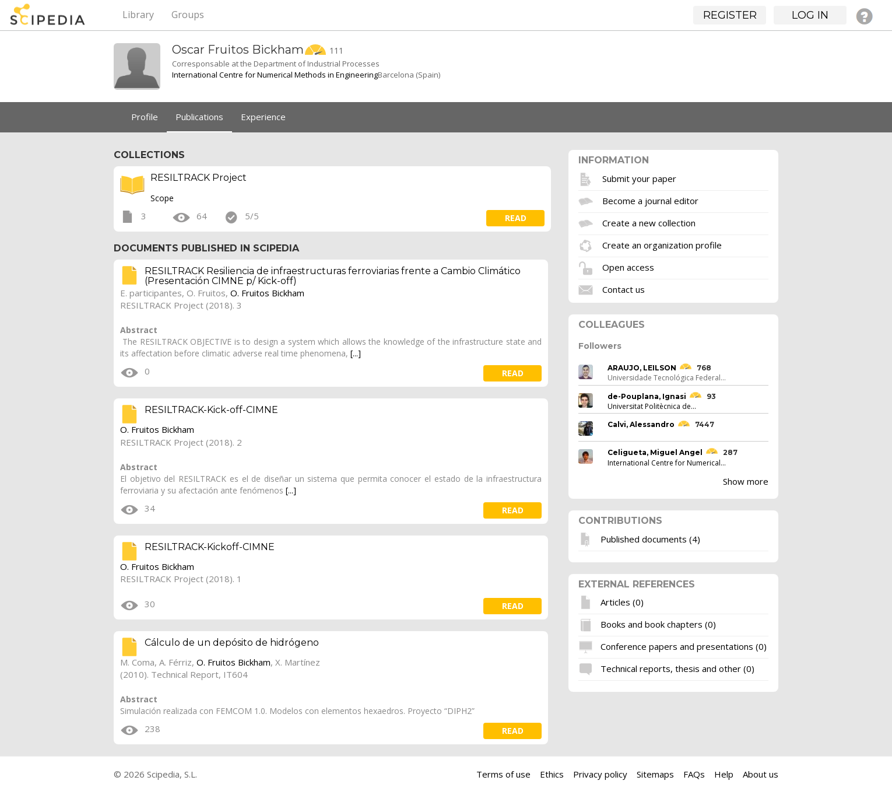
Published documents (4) (650, 538)
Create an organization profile (662, 244)
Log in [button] (810, 15)
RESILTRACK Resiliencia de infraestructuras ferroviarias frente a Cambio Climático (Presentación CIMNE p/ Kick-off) (333, 276)
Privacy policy (600, 774)
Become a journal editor (650, 200)
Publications (199, 117)
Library (138, 14)
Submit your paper (639, 178)
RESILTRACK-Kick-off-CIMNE (211, 409)
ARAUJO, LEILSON (641, 367)
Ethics (552, 774)
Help (723, 774)
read (515, 217)
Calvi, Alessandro (641, 424)
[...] (355, 353)
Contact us (623, 289)
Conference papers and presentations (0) (683, 646)
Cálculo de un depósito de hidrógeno (232, 642)
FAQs (694, 774)
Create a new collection (649, 222)
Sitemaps (655, 774)
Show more (745, 481)
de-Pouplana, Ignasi (646, 396)
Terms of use (503, 774)
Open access (628, 266)
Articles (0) (622, 602)
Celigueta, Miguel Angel (655, 452)
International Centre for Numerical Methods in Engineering (275, 74)
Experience (263, 117)
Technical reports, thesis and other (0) (677, 668)
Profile (144, 117)
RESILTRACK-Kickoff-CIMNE (210, 546)
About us (760, 774)
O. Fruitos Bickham (267, 293)
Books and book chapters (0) (658, 624)
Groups (187, 14)
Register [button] (730, 15)
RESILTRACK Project (198, 177)
